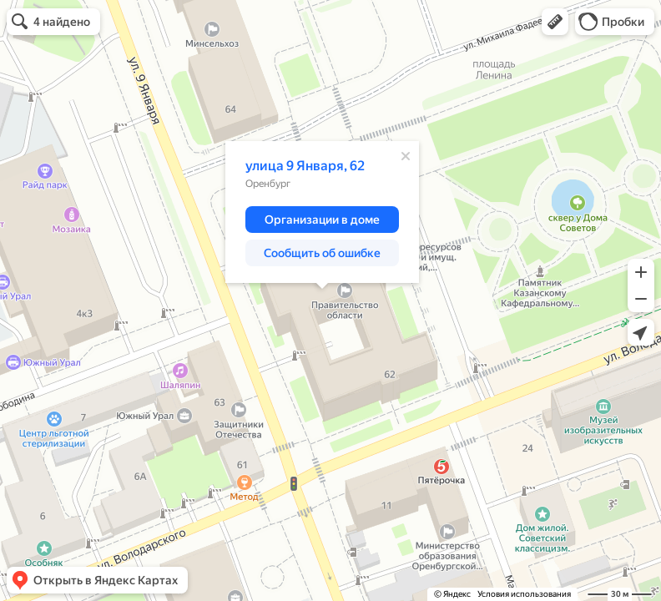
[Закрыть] (405, 156)
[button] (555, 21)
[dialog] (322, 212)
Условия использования (524, 593)
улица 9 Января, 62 (305, 166)
